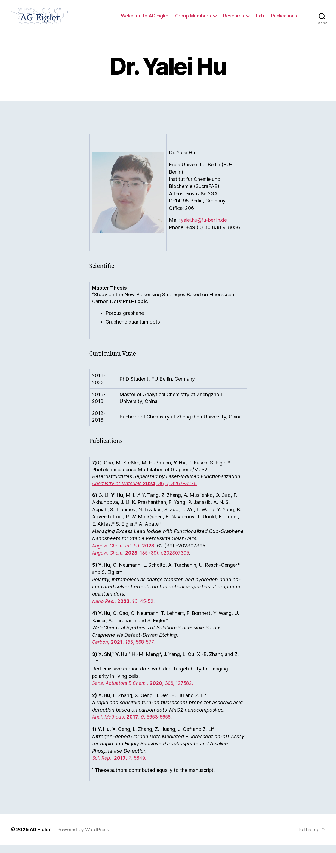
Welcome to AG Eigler (144, 20)
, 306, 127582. (145, 691)
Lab (260, 20)
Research (233, 20)
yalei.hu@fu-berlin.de (204, 228)
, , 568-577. (125, 650)
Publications (284, 20)
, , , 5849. (120, 766)
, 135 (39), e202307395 (143, 561)
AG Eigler (40, 837)
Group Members (193, 20)
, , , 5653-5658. (134, 725)
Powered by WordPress (84, 837)
